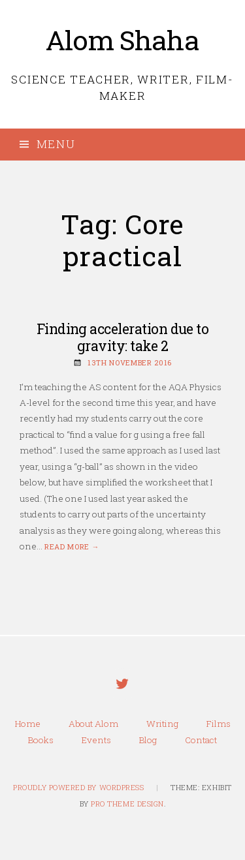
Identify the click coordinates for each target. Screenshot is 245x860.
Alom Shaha (122, 39)
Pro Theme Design (127, 803)
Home (28, 723)
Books (41, 740)
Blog (148, 740)
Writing (162, 723)
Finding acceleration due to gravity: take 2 (123, 338)
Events (96, 740)
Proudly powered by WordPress (78, 787)
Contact (201, 740)
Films (218, 723)
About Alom (93, 723)
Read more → (71, 546)
